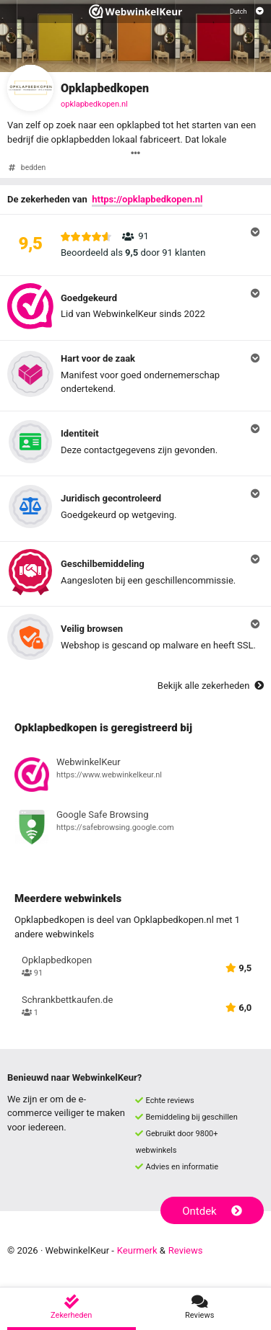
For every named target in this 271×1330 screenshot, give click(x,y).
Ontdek (212, 1211)
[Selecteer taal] (247, 11)
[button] (135, 245)
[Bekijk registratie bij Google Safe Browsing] (135, 829)
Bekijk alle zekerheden (211, 685)
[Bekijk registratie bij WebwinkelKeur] (135, 776)
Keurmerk (137, 1250)
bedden (33, 167)
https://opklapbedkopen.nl (147, 199)
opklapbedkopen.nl (94, 104)
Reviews (185, 1250)
